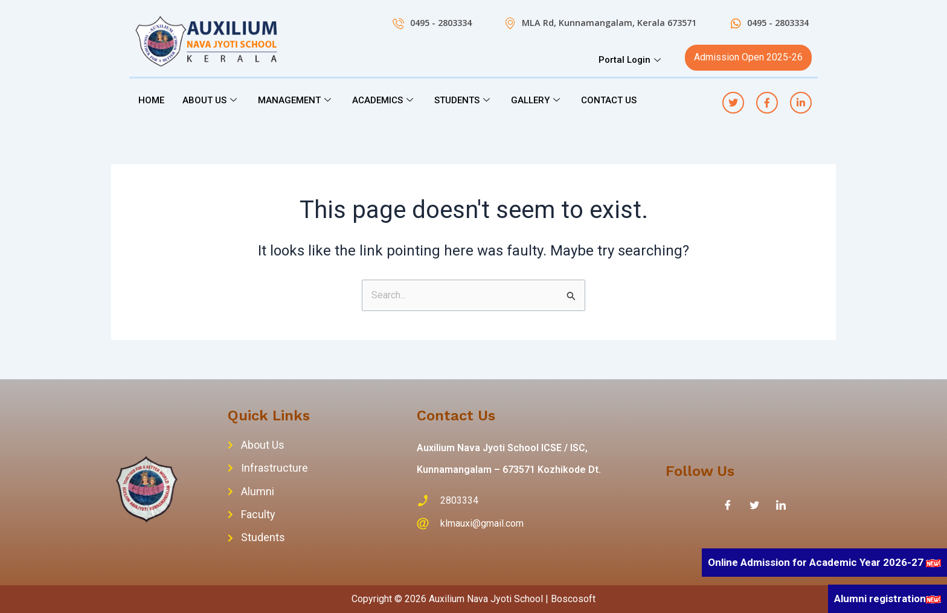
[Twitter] (754, 505)
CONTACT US (609, 100)
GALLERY (537, 100)
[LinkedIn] (781, 505)
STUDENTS (463, 100)
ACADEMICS (384, 100)
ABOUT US (211, 100)
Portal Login (631, 59)
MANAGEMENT (296, 100)
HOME (151, 100)
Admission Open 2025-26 (748, 57)
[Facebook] (728, 505)
